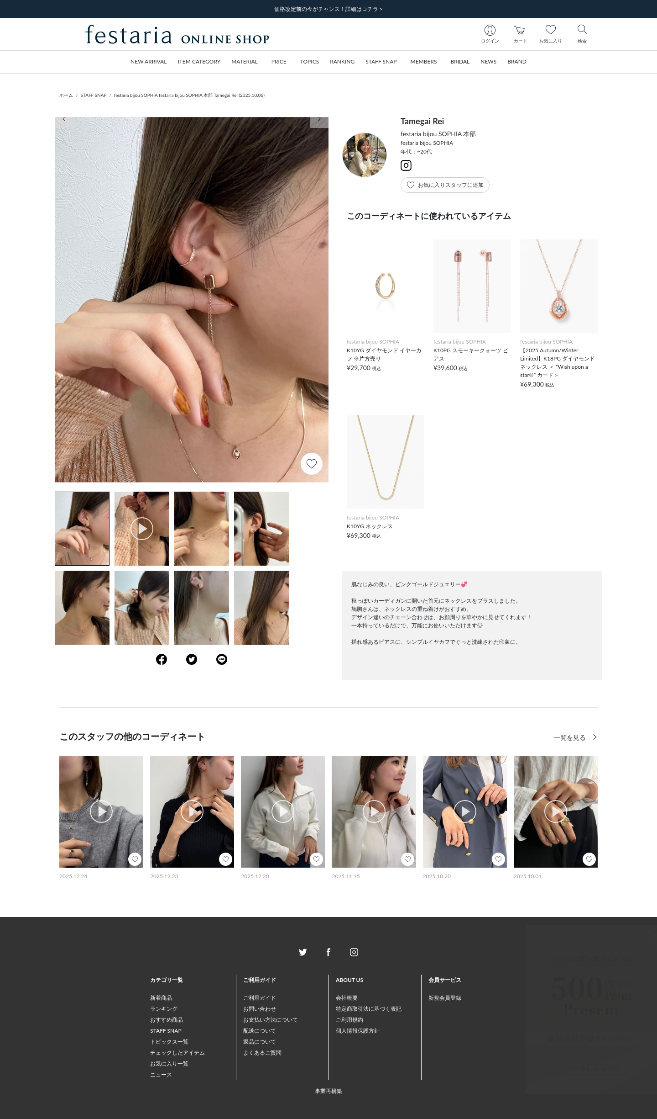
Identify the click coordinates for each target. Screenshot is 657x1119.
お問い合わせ (259, 1008)
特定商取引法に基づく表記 (369, 1008)
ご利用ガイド (259, 997)
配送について (259, 1030)
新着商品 (161, 997)
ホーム (66, 95)
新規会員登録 (444, 997)
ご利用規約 (349, 1019)
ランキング (163, 1008)
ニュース (161, 1074)
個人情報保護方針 (358, 1030)
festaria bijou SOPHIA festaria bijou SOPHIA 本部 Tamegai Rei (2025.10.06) (189, 95)
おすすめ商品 (166, 1019)
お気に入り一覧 (169, 1063)
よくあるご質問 (262, 1052)
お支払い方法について (270, 1019)
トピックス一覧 (169, 1041)
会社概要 (347, 997)
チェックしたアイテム (177, 1052)
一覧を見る (571, 737)
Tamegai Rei (422, 121)
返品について (259, 1041)
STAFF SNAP (94, 95)
